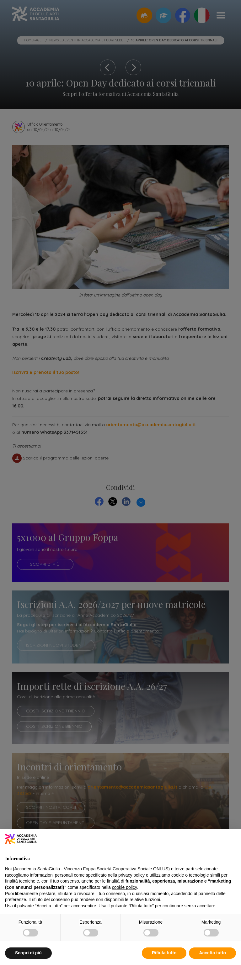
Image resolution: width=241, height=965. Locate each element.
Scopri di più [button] (28, 952)
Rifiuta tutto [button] (164, 952)
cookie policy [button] (124, 887)
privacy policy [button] (131, 875)
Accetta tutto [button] (212, 952)
